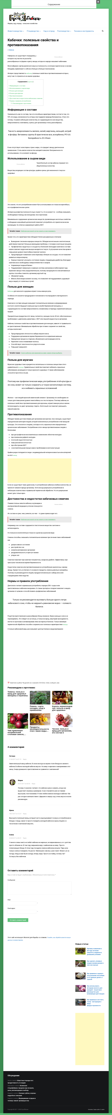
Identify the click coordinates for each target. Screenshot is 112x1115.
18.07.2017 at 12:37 (16, 815)
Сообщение (11, 881)
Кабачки (12, 51)
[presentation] (19, 928)
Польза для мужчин (16, 94)
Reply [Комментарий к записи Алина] (26, 839)
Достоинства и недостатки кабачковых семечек (27, 100)
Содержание (54, 4)
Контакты (88, 1111)
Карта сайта (95, 1111)
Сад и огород (49, 32)
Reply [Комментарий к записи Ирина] (26, 815)
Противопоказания (16, 97)
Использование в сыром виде (20, 89)
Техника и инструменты (84, 32)
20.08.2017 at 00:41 (16, 839)
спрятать (32, 83)
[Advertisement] (40, 191)
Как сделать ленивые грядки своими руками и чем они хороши (95, 965)
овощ (15, 456)
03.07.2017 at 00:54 (24, 785)
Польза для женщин (17, 92)
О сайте (102, 1111)
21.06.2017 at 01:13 (16, 760)
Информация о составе (18, 87)
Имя (9, 901)
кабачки (29, 75)
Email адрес (11, 910)
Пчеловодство (63, 32)
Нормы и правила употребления (21, 102)
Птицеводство (33, 32)
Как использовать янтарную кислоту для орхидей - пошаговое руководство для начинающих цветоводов (95, 992)
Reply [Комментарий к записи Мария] (35, 785)
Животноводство (15, 32)
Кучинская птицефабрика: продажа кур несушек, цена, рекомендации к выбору (21, 1090)
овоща (21, 368)
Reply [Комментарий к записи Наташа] (26, 760)
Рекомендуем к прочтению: (22, 105)
